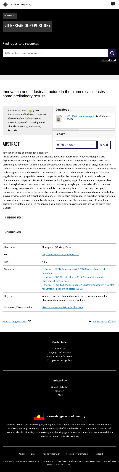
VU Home (8, 15)
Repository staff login (104, 321)
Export (60, 134)
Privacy (21, 453)
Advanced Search (108, 60)
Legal (33, 453)
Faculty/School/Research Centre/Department (79, 285)
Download (62, 110)
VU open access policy (59, 360)
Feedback (98, 453)
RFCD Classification (65, 269)
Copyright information (60, 352)
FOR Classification (64, 277)
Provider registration (51, 453)
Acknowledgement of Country (65, 416)
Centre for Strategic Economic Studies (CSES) (78, 287)
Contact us (59, 348)
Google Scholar (59, 387)
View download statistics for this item (62, 307)
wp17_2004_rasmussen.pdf (79, 116)
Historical (47, 269)
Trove (59, 395)
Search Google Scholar (15, 321)
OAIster (59, 391)
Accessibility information (77, 453)
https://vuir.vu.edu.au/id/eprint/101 (60, 254)
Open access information (59, 356)
